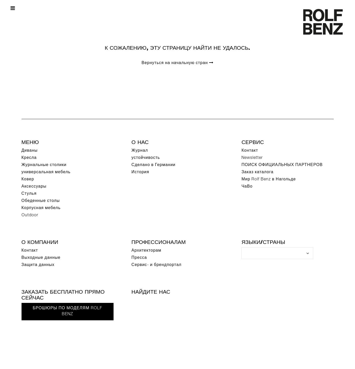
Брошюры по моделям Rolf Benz (67, 311)
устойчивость (145, 158)
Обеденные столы (41, 201)
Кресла (29, 158)
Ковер (28, 180)
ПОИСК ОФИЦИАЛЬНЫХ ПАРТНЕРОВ (282, 165)
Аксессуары (34, 187)
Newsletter (252, 158)
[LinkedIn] (206, 305)
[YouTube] (156, 305)
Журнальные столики (44, 165)
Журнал (139, 151)
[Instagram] (189, 305)
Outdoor (30, 215)
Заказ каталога (257, 172)
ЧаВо (246, 187)
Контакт (249, 151)
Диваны (30, 151)
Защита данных (38, 265)
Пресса (139, 258)
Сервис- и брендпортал (156, 265)
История (140, 172)
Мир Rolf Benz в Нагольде (268, 180)
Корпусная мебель (41, 208)
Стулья (29, 194)
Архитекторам (146, 251)
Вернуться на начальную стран (177, 62)
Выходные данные (41, 258)
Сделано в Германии (153, 165)
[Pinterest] (172, 305)
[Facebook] (139, 305)
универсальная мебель (46, 172)
